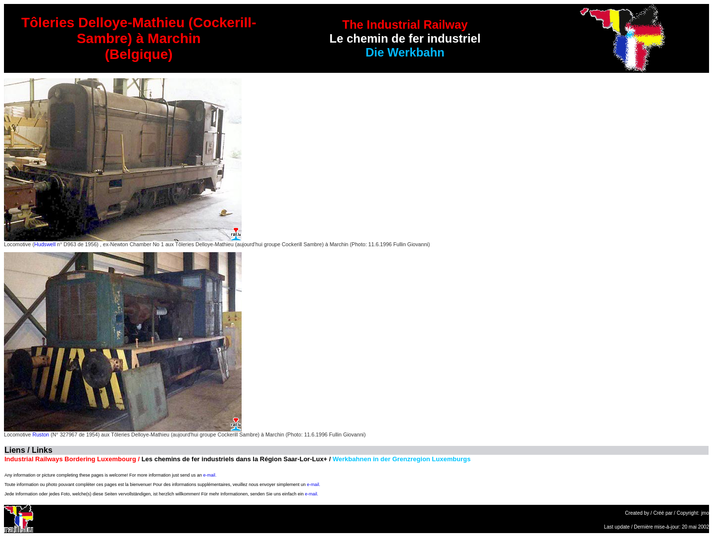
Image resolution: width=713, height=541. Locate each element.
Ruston (40, 434)
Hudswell (44, 244)
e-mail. (209, 475)
